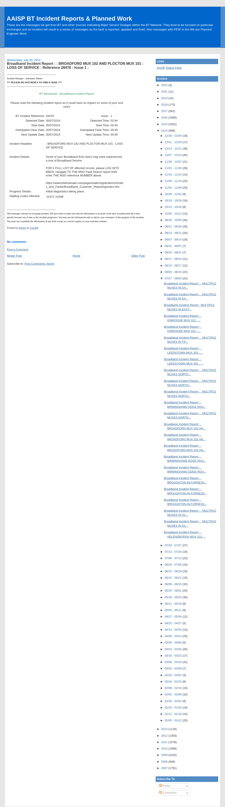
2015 (165, 124)
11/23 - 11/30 (173, 168)
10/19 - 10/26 (173, 200)
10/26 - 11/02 (173, 194)
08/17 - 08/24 (173, 258)
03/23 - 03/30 (173, 649)
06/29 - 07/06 (173, 564)
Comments (168, 792)
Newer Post (14, 255)
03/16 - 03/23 (173, 655)
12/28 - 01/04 (173, 135)
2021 (165, 91)
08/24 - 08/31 (173, 252)
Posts (164, 785)
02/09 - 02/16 (173, 688)
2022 (165, 85)
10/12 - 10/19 (173, 207)
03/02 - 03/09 (173, 668)
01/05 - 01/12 (173, 720)
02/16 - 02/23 (173, 681)
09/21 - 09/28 (173, 226)
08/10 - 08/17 (173, 265)
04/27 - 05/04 (173, 616)
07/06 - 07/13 (173, 558)
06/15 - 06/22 (173, 577)
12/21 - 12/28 (173, 142)
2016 (165, 117)
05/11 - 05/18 (173, 603)
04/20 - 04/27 (173, 623)
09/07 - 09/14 (173, 239)
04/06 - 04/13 (173, 636)
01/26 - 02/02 (173, 701)
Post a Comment (17, 249)
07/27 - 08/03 (173, 278)
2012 (165, 735)
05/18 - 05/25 (173, 597)
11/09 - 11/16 (173, 181)
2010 (165, 748)
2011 (165, 742)
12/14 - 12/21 (173, 148)
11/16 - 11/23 (173, 174)
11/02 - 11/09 (173, 187)
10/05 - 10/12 (173, 213)
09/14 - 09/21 (173, 233)
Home (76, 255)
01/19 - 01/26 (173, 707)
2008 (165, 761)
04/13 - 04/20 (173, 629)
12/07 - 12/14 (173, 155)
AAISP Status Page (169, 67)
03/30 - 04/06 (173, 642)
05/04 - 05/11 (173, 610)
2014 (165, 130)
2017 (165, 111)
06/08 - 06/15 (173, 584)
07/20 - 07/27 (173, 545)
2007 (165, 768)
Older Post (138, 255)
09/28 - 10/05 (173, 220)
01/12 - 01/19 (173, 714)
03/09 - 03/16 (173, 662)
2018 (165, 104)
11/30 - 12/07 (173, 161)
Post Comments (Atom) (39, 263)
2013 (165, 729)
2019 (165, 98)
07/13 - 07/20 (173, 551)
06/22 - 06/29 (173, 571)
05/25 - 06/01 (173, 590)
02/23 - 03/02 (173, 675)
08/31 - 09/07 (173, 246)
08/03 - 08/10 (173, 272)
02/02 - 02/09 (173, 694)
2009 (165, 755)
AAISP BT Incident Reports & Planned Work (69, 18)
